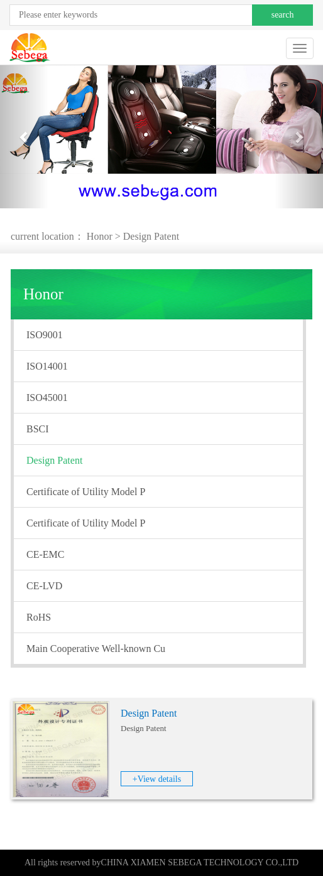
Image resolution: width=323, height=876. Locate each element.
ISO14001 (47, 366)
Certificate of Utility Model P (85, 491)
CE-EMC (45, 554)
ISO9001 (44, 334)
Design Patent (151, 236)
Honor (99, 236)
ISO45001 (47, 397)
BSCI (37, 429)
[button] (24, 136)
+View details (157, 779)
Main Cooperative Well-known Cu (95, 648)
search (282, 14)
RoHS (38, 617)
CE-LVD (44, 585)
